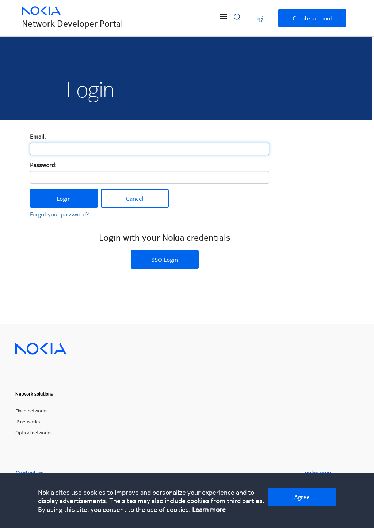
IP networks (27, 421)
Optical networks (33, 432)
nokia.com (318, 472)
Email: (38, 136)
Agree (302, 497)
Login (259, 18)
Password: (43, 165)
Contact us (29, 472)
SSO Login (164, 259)
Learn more (209, 509)
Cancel (135, 198)
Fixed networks (31, 410)
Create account (312, 18)
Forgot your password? (59, 214)
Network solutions (34, 394)
